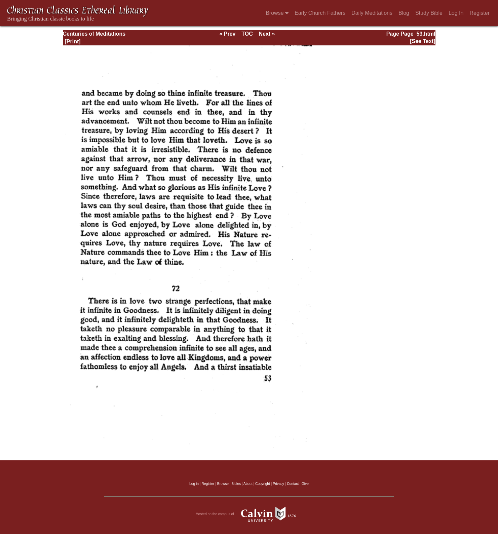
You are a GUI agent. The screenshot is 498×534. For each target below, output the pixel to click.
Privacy (278, 484)
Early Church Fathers (320, 13)
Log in (194, 484)
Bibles (236, 484)
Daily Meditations (371, 13)
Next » (267, 34)
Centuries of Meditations (94, 34)
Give (305, 484)
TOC (247, 34)
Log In (456, 13)
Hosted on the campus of (249, 514)
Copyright (262, 484)
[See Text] (422, 41)
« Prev (227, 34)
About (248, 484)
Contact (293, 484)
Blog (403, 13)
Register (479, 13)
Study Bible (429, 13)
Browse (277, 13)
